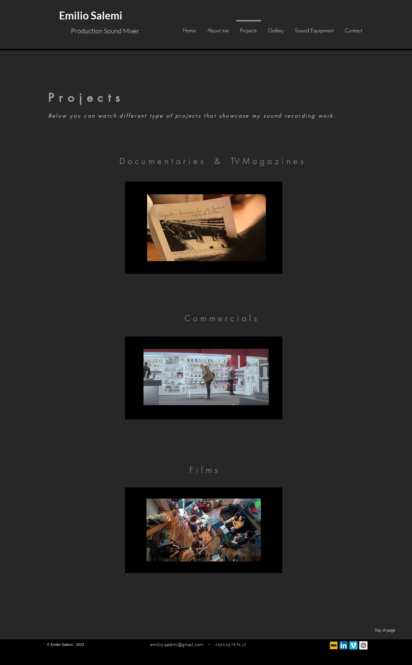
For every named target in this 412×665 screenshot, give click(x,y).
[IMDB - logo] (334, 645)
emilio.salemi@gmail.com (176, 644)
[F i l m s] (203, 470)
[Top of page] (375, 630)
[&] (217, 161)
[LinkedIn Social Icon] (343, 645)
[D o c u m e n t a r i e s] (161, 161)
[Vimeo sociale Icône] (353, 645)
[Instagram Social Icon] (363, 645)
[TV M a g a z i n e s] (267, 161)
